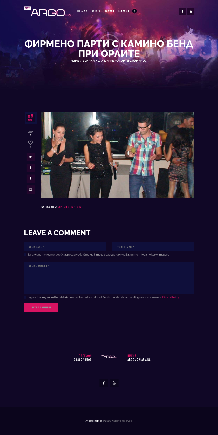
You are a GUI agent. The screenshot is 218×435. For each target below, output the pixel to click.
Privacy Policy (170, 297)
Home (75, 60)
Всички (88, 60)
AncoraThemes (93, 420)
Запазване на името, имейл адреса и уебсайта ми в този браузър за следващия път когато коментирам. (98, 254)
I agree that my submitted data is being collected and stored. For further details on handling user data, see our (103, 297)
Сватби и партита (70, 206)
